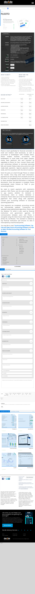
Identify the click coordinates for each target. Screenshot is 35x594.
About (3, 534)
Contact (24, 534)
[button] (3, 276)
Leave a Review (8, 269)
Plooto (2, 407)
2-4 (9, 244)
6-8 (9, 240)
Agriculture (9, 259)
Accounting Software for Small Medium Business (15, 404)
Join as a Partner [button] (7, 525)
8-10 (9, 239)
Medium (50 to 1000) (26, 240)
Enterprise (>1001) (26, 242)
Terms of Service (5, 535)
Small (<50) (26, 239)
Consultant (26, 251)
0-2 (9, 245)
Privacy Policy (15, 534)
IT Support (26, 250)
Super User (26, 248)
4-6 (9, 242)
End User (26, 246)
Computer (9, 263)
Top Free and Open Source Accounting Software (17, 226)
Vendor (24, 535)
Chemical (9, 260)
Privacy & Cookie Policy (24, 488)
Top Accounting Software (22, 225)
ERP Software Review (27, 404)
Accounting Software (4, 404)
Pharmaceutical (9, 262)
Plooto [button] (12, 64)
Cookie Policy (15, 535)
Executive (26, 253)
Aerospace (9, 257)
